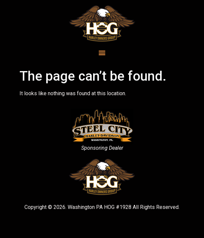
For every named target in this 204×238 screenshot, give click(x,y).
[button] (102, 52)
